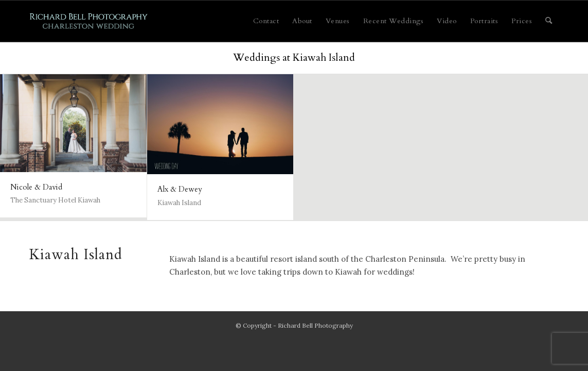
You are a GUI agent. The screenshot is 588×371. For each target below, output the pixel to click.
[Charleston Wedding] (88, 21)
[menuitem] (266, 21)
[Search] (549, 21)
